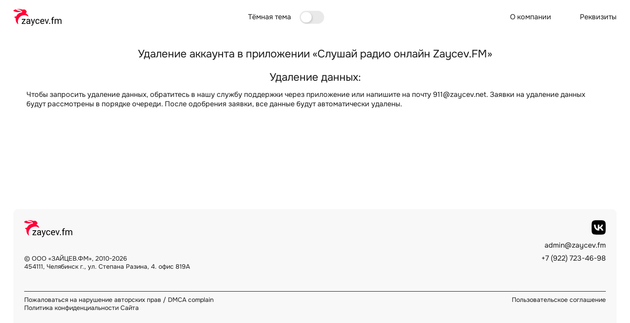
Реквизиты (598, 17)
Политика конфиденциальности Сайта (81, 308)
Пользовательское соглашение (559, 300)
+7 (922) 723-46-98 (573, 258)
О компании (530, 17)
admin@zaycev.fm (575, 245)
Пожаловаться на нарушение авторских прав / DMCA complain (119, 300)
